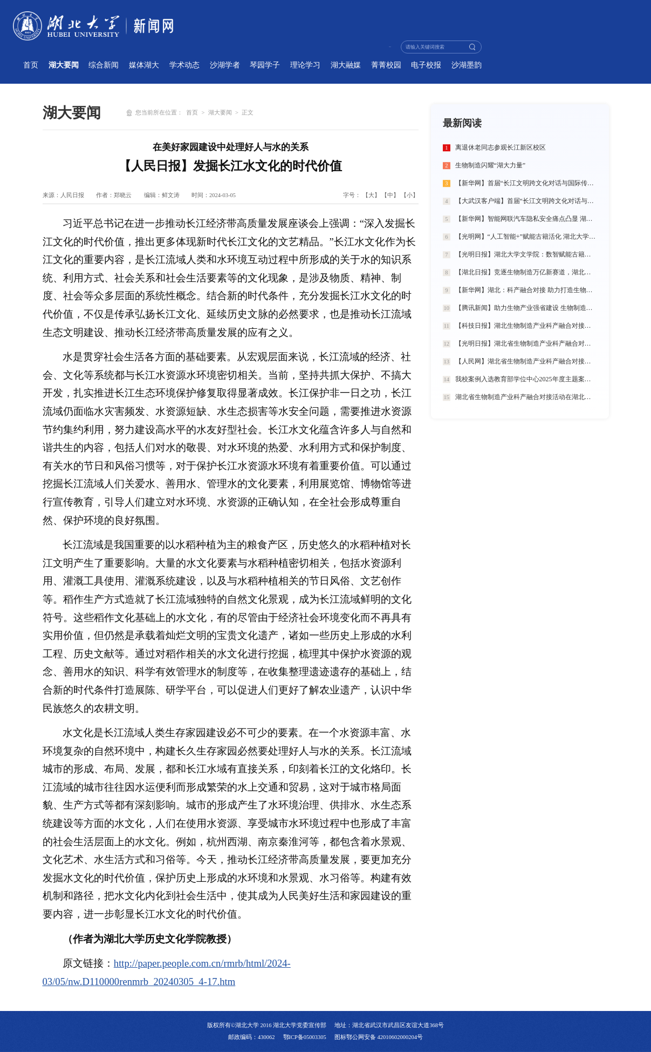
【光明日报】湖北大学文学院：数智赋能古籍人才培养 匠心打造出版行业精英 (526, 254)
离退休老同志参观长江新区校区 (500, 147)
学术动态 (184, 65)
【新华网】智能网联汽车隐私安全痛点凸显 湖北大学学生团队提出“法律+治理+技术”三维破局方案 (526, 218)
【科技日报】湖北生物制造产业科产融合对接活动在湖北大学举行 (526, 325)
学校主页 (373, 47)
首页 (30, 65)
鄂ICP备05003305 (304, 1037)
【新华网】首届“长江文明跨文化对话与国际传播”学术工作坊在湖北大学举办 (526, 183)
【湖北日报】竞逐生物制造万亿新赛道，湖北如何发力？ (526, 272)
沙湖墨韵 (466, 65)
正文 (247, 113)
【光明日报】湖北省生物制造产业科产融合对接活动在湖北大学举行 (526, 343)
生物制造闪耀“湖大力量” (490, 165)
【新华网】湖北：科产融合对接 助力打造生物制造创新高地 (526, 290)
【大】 (371, 195)
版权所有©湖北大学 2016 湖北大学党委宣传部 (266, 1025)
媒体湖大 (144, 65)
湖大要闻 (64, 65)
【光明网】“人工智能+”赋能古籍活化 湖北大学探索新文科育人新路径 (526, 236)
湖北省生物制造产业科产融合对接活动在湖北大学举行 (526, 397)
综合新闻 (103, 65)
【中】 (390, 195)
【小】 (410, 195)
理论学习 (305, 65)
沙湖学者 (225, 65)
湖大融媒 (346, 65)
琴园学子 (265, 65)
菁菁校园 (386, 65)
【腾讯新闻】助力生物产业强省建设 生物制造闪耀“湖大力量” (526, 308)
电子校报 (426, 65)
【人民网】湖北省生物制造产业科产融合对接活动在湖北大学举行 (526, 361)
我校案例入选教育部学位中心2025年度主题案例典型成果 (526, 379)
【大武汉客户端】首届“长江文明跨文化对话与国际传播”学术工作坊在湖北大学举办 (526, 201)
